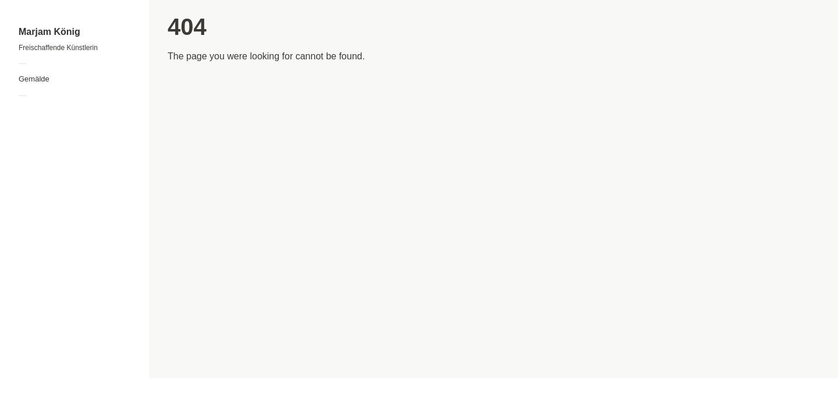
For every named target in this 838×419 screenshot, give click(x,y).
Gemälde (34, 78)
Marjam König (49, 32)
